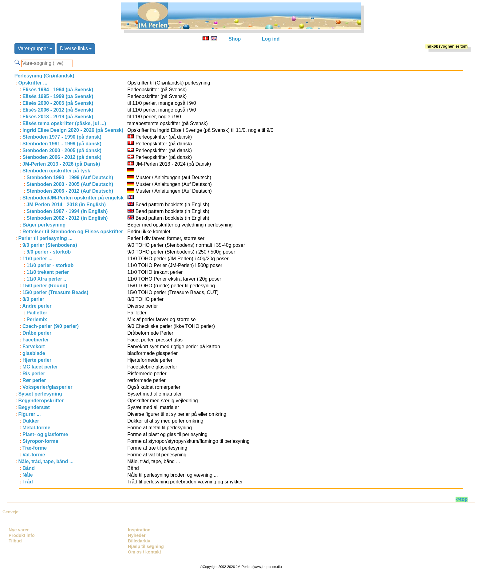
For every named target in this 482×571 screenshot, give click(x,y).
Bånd (28, 468)
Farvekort (33, 346)
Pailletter (36, 312)
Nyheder (137, 535)
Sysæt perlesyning (40, 393)
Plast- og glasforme (45, 434)
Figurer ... (29, 414)
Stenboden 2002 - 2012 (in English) (67, 218)
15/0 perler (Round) (44, 285)
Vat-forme (33, 454)
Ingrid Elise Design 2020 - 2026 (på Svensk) (72, 130)
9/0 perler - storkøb (48, 251)
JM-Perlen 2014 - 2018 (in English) (66, 204)
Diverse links (76, 48)
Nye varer (19, 529)
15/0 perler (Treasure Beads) (55, 292)
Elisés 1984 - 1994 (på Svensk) (57, 89)
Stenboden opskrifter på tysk (56, 170)
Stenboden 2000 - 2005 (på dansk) (61, 150)
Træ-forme (34, 448)
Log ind (271, 38)
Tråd (27, 481)
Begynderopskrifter (41, 400)
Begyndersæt (34, 407)
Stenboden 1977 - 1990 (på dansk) (61, 137)
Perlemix (36, 319)
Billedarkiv (139, 540)
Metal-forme (36, 427)
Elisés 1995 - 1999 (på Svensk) (57, 96)
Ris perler (33, 373)
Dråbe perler (36, 333)
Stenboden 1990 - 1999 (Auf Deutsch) (69, 177)
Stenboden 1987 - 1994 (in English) (67, 211)
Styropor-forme (40, 441)
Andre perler (36, 306)
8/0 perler (33, 299)
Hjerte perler (36, 360)
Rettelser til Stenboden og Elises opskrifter (72, 231)
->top (462, 499)
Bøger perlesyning (43, 224)
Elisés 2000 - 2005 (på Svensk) (57, 103)
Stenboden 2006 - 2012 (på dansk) (61, 157)
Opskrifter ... (32, 82)
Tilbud (15, 540)
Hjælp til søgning (146, 546)
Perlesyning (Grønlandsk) (44, 75)
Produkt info (22, 535)
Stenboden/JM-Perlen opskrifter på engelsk (73, 197)
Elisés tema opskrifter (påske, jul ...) (64, 123)
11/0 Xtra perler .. (46, 279)
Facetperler (35, 339)
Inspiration (139, 529)
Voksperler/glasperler (47, 387)
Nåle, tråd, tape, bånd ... (46, 461)
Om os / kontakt (144, 551)
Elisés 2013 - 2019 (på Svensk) (57, 116)
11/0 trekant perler (47, 272)
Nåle (27, 475)
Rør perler (34, 380)
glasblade (33, 353)
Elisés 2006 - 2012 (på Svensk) (57, 109)
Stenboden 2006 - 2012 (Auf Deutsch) (69, 191)
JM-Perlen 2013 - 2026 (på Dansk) (61, 164)
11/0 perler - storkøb (49, 265)
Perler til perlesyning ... (45, 238)
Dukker (30, 420)
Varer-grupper (35, 48)
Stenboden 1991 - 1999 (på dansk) (61, 143)
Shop (234, 38)
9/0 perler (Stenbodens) (49, 245)
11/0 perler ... (37, 258)
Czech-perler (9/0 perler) (50, 326)
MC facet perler (40, 366)
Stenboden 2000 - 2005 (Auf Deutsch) (69, 184)
